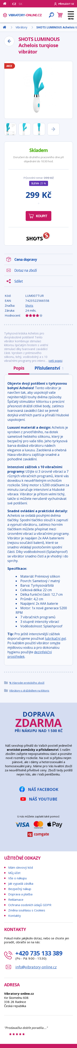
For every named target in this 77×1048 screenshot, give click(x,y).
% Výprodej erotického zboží (26, 683)
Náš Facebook (43, 789)
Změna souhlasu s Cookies (26, 910)
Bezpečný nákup (19, 889)
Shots (29, 305)
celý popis (55, 361)
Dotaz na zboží (25, 270)
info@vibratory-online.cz (36, 966)
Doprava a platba (20, 894)
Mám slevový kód (20, 867)
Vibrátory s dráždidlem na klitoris (29, 690)
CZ (14, 4)
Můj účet (14, 873)
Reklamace (15, 899)
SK (20, 4)
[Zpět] (9, 41)
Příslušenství (48, 368)
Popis (18, 368)
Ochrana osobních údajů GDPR (29, 905)
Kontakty (14, 915)
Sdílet (18, 281)
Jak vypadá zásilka (20, 883)
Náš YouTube (43, 799)
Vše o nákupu (17, 878)
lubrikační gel (55, 638)
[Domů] (6, 3)
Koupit (41, 216)
